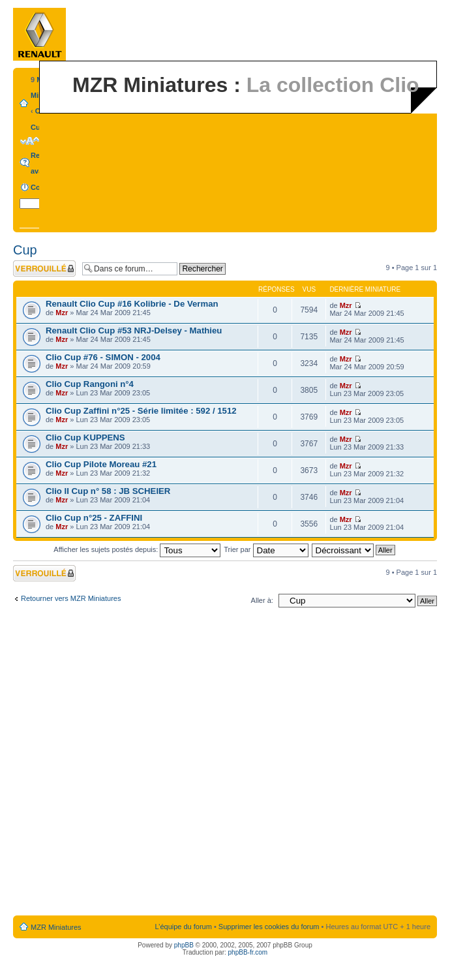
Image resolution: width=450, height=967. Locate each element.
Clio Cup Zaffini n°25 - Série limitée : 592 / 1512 (141, 411)
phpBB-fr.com (248, 952)
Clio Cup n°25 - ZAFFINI (94, 518)
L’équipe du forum (183, 926)
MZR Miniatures (56, 927)
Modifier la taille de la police (29, 141)
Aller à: (262, 600)
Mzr (61, 312)
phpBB (184, 945)
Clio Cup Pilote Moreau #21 (101, 464)
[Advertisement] (149, 764)
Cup (37, 127)
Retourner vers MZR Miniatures (71, 598)
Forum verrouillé (44, 268)
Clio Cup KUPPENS (85, 437)
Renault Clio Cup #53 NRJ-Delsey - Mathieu (134, 330)
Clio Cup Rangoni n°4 (90, 384)
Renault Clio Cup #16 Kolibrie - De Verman (132, 304)
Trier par (266, 549)
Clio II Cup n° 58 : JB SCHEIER (108, 491)
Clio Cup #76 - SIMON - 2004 (103, 357)
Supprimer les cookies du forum (269, 926)
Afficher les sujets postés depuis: (136, 549)
